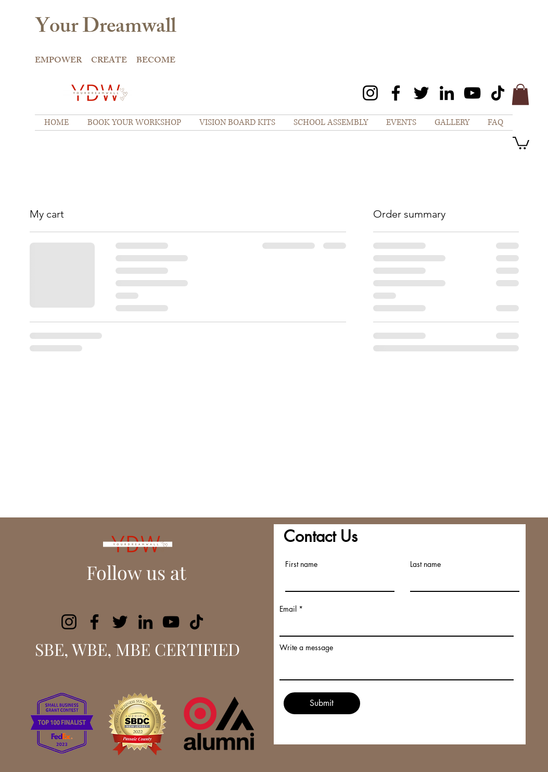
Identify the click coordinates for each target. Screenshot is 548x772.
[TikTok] (498, 93)
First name (301, 564)
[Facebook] (396, 93)
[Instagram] (370, 93)
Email (288, 609)
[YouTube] (472, 93)
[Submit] (322, 703)
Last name (425, 564)
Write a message (306, 647)
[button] (520, 94)
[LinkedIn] (447, 93)
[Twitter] (421, 93)
